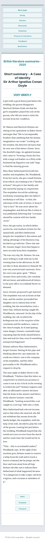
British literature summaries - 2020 (22, 63)
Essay (22, 15)
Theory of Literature (23, 36)
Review (22, 20)
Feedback (22, 41)
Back (22, 496)
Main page (22, 10)
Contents (22, 503)
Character (22, 26)
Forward (22, 509)
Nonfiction (22, 46)
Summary (22, 31)
